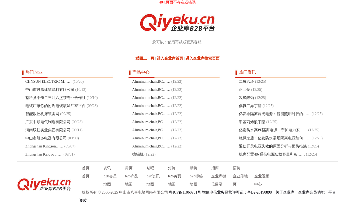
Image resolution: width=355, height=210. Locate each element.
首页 (85, 168)
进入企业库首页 (170, 58)
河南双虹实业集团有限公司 (48, 130)
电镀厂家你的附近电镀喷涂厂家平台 (55, 106)
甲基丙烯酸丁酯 (252, 122)
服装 (193, 168)
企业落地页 (240, 180)
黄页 (129, 168)
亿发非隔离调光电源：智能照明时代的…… (275, 114)
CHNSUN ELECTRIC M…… (48, 82)
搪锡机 (138, 154)
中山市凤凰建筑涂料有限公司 (49, 90)
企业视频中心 (261, 180)
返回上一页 (144, 58)
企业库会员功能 (311, 192)
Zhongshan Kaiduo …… (43, 154)
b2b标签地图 (196, 180)
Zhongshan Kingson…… (44, 146)
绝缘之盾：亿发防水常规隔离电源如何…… (275, 138)
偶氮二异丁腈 (250, 106)
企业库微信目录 (218, 180)
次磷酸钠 (246, 98)
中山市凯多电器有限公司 (46, 138)
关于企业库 (285, 192)
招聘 (236, 168)
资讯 (107, 168)
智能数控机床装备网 (42, 114)
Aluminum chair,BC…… (151, 82)
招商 (215, 168)
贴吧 (150, 168)
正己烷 (244, 90)
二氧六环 (246, 82)
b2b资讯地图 (153, 180)
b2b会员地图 (110, 180)
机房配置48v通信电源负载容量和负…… (272, 154)
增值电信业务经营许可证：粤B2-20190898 (237, 192)
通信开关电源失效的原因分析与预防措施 (273, 146)
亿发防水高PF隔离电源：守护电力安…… (273, 130)
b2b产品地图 (131, 180)
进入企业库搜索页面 (203, 58)
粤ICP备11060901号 (185, 192)
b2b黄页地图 (174, 180)
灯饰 (172, 168)
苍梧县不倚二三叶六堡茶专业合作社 (55, 98)
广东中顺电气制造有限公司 (48, 122)
